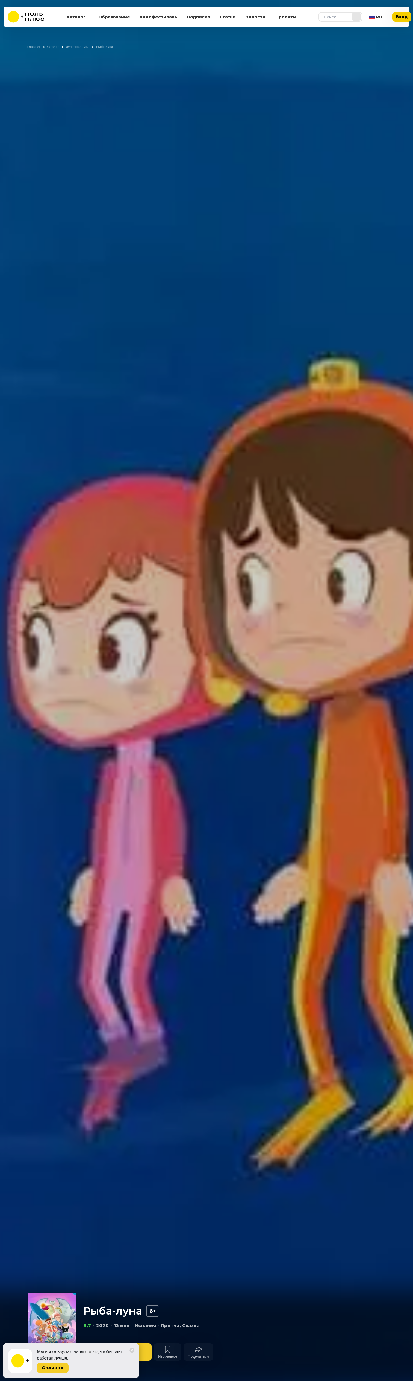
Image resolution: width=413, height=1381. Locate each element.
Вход (402, 16)
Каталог (76, 16)
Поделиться (198, 1356)
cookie (91, 1351)
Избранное (167, 1356)
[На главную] (29, 17)
